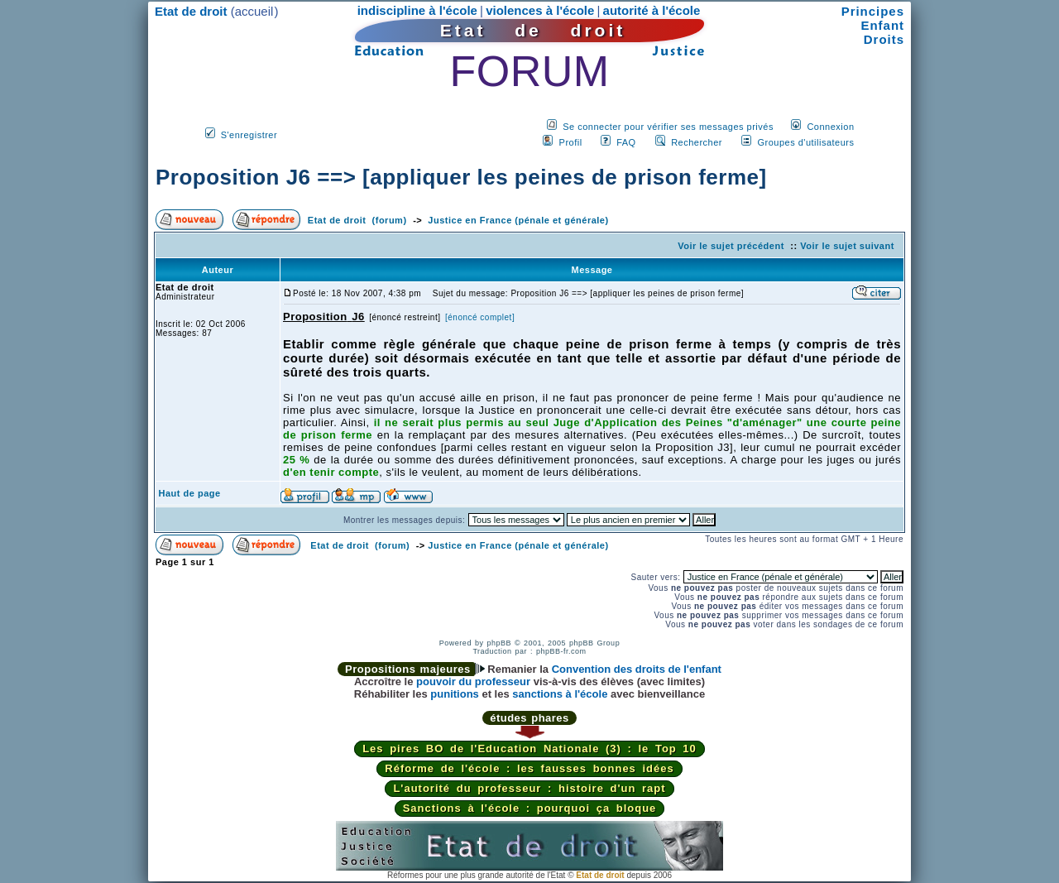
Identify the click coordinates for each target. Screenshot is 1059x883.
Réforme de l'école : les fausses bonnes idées (529, 768)
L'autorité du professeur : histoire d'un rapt (529, 788)
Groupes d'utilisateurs (805, 142)
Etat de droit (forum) (357, 220)
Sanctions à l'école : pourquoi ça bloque (530, 808)
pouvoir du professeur (473, 681)
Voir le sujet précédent (731, 246)
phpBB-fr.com (561, 651)
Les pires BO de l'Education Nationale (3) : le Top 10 (529, 748)
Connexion (830, 127)
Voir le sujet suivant (847, 246)
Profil (570, 142)
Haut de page (190, 493)
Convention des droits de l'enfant (636, 669)
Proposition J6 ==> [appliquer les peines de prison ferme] (461, 177)
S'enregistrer (249, 135)
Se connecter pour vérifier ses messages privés (668, 127)
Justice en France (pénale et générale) (518, 220)
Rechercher (696, 142)
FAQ (626, 142)
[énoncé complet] (480, 317)
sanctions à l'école (559, 694)
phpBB (498, 643)
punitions (454, 694)
